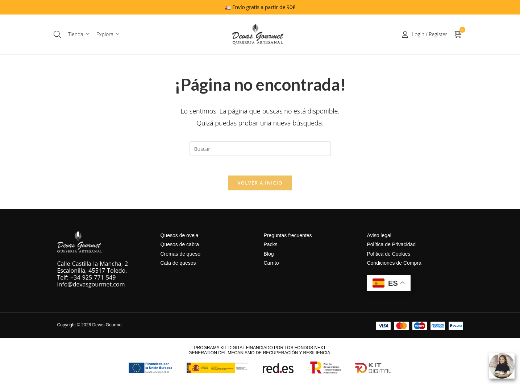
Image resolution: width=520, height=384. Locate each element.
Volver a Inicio (259, 185)
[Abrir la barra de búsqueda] (57, 34)
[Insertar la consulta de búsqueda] (260, 148)
